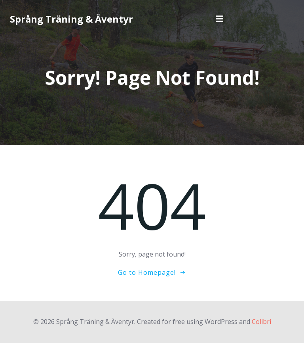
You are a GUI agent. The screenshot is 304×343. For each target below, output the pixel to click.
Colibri (261, 321)
